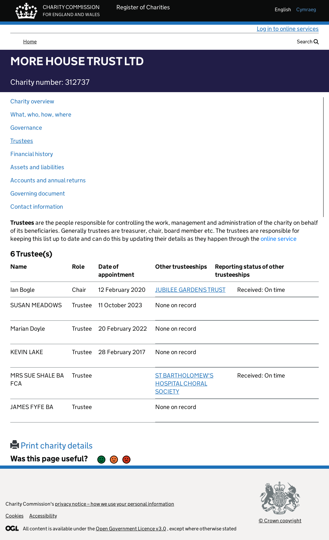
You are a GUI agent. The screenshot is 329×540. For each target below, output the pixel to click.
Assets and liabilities (37, 167)
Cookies (14, 516)
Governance (26, 127)
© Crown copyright (280, 521)
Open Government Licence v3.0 (131, 529)
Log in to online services (288, 28)
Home (30, 42)
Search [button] (308, 42)
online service (279, 238)
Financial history (31, 154)
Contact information (36, 206)
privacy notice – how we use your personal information (114, 504)
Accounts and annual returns (48, 180)
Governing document (37, 193)
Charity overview (32, 101)
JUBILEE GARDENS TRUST (190, 289)
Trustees (21, 140)
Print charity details (51, 445)
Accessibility (43, 516)
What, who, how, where (40, 114)
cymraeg (306, 9)
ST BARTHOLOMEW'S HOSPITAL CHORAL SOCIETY (184, 383)
